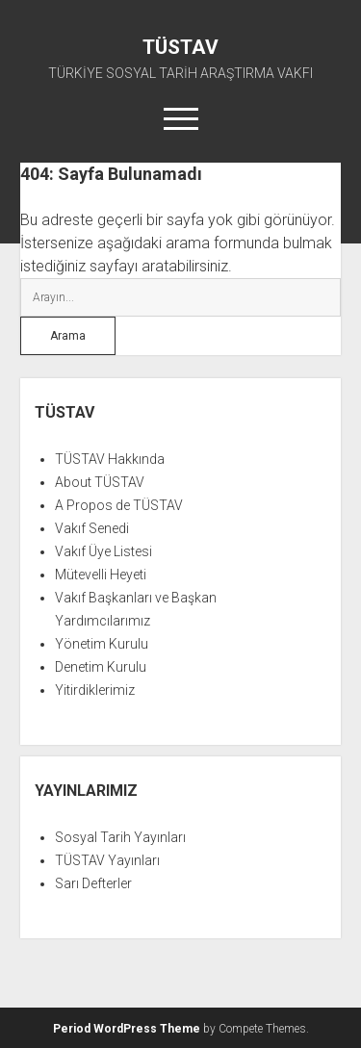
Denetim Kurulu (100, 667)
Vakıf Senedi (92, 528)
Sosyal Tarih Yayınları (120, 837)
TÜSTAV (180, 47)
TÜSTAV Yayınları (107, 860)
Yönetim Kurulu (101, 644)
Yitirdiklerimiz (95, 690)
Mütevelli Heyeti (100, 574)
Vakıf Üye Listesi (103, 551)
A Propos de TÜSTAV (119, 505)
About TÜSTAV (99, 482)
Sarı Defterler (93, 883)
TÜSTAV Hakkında (110, 459)
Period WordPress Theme (126, 1028)
